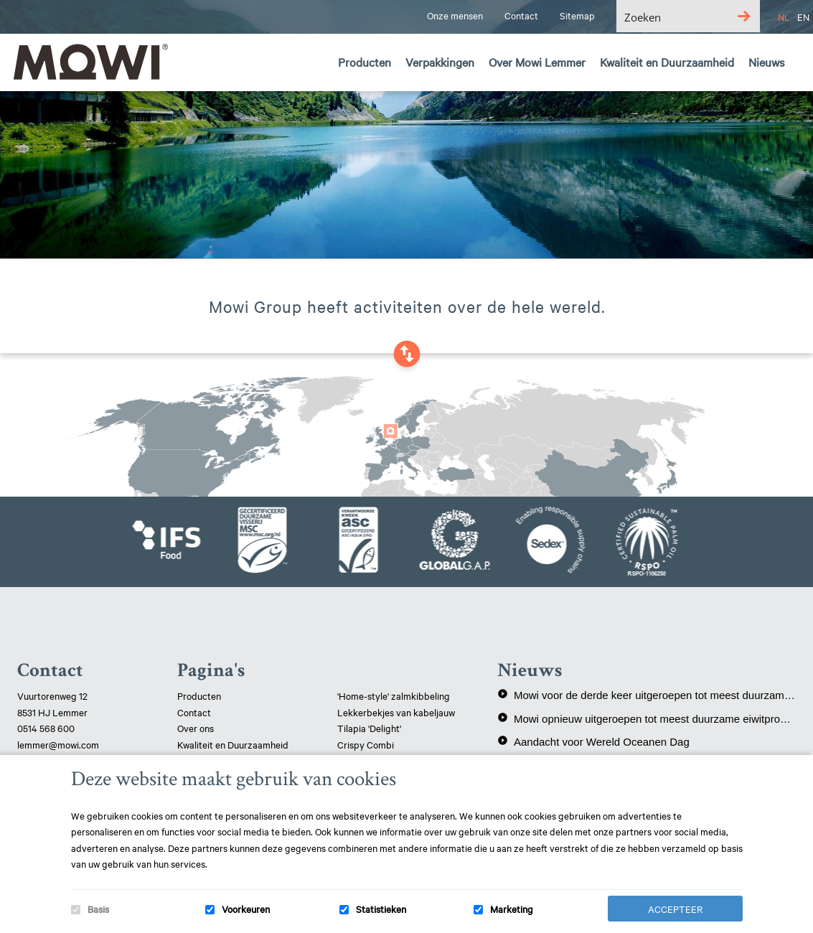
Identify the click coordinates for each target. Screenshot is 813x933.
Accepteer (675, 908)
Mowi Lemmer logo (89, 62)
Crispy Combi (365, 744)
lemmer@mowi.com (58, 744)
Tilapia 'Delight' (370, 727)
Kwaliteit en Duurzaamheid (234, 744)
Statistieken (381, 908)
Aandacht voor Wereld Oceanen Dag (593, 741)
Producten (199, 695)
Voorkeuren (246, 908)
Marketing (511, 908)
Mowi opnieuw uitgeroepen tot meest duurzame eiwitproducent (646, 718)
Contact (194, 711)
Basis (98, 908)
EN (803, 16)
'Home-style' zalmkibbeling (393, 695)
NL (784, 16)
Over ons (195, 727)
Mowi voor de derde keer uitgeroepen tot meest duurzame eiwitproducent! (646, 694)
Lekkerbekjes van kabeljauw (396, 711)
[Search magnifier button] (744, 16)
